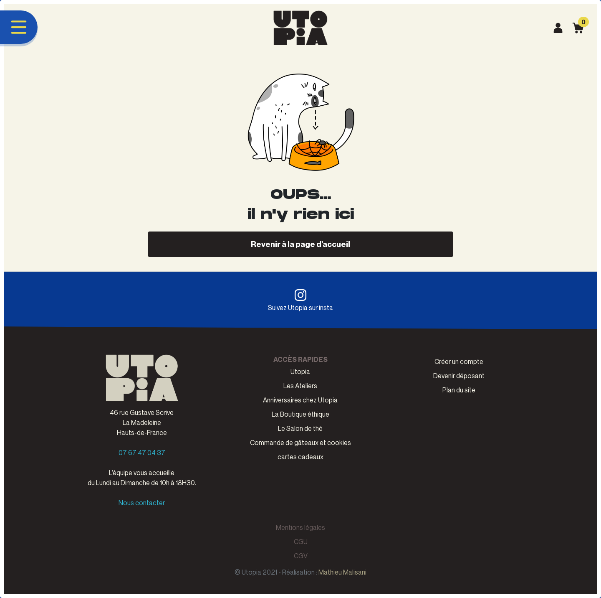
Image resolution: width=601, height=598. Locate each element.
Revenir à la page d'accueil (300, 244)
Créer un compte (458, 361)
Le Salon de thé (300, 428)
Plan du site (458, 390)
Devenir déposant (459, 376)
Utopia (300, 371)
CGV (301, 556)
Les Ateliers (300, 386)
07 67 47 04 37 (142, 452)
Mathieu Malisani (342, 572)
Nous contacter (142, 503)
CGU (301, 541)
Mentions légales (300, 527)
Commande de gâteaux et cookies (300, 442)
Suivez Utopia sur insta (300, 300)
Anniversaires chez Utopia (300, 400)
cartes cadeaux (300, 457)
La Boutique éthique (300, 414)
